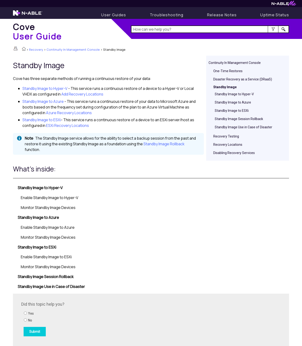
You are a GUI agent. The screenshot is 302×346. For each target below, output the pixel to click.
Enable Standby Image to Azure (48, 227)
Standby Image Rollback (164, 143)
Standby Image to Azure (233, 102)
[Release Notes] (222, 14)
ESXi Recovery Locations (67, 125)
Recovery (36, 49)
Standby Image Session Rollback (239, 119)
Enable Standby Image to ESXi (46, 256)
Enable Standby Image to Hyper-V (49, 197)
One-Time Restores (228, 71)
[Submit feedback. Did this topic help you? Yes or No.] (85, 319)
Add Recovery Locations (82, 94)
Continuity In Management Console (73, 49)
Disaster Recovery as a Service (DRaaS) (242, 79)
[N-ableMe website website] (284, 4)
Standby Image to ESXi (232, 111)
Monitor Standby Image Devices (48, 207)
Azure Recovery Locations (69, 112)
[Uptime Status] (274, 14)
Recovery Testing (226, 136)
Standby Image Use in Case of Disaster (243, 127)
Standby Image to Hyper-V (234, 94)
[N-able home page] (27, 15)
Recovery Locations (227, 144)
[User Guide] (113, 14)
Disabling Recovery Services (234, 153)
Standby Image (225, 87)
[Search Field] (210, 29)
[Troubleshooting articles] (167, 14)
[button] (273, 29)
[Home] (37, 31)
